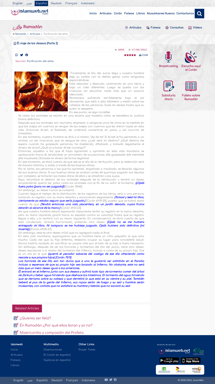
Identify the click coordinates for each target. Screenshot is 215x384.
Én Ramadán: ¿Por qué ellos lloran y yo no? (56, 325)
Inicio (93, 13)
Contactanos (185, 13)
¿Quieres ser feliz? (35, 318)
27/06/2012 (139, 49)
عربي (29, 3)
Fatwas (129, 13)
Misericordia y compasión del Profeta (52, 333)
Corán (118, 13)
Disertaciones (53, 349)
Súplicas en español (57, 360)
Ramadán (27, 27)
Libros (140, 13)
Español (41, 3)
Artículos (105, 13)
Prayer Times (87, 349)
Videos (195, 28)
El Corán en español (57, 354)
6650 (121, 49)
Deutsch (56, 3)
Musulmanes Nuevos (161, 13)
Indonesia (87, 3)
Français (71, 3)
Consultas (174, 27)
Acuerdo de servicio (166, 345)
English (18, 3)
